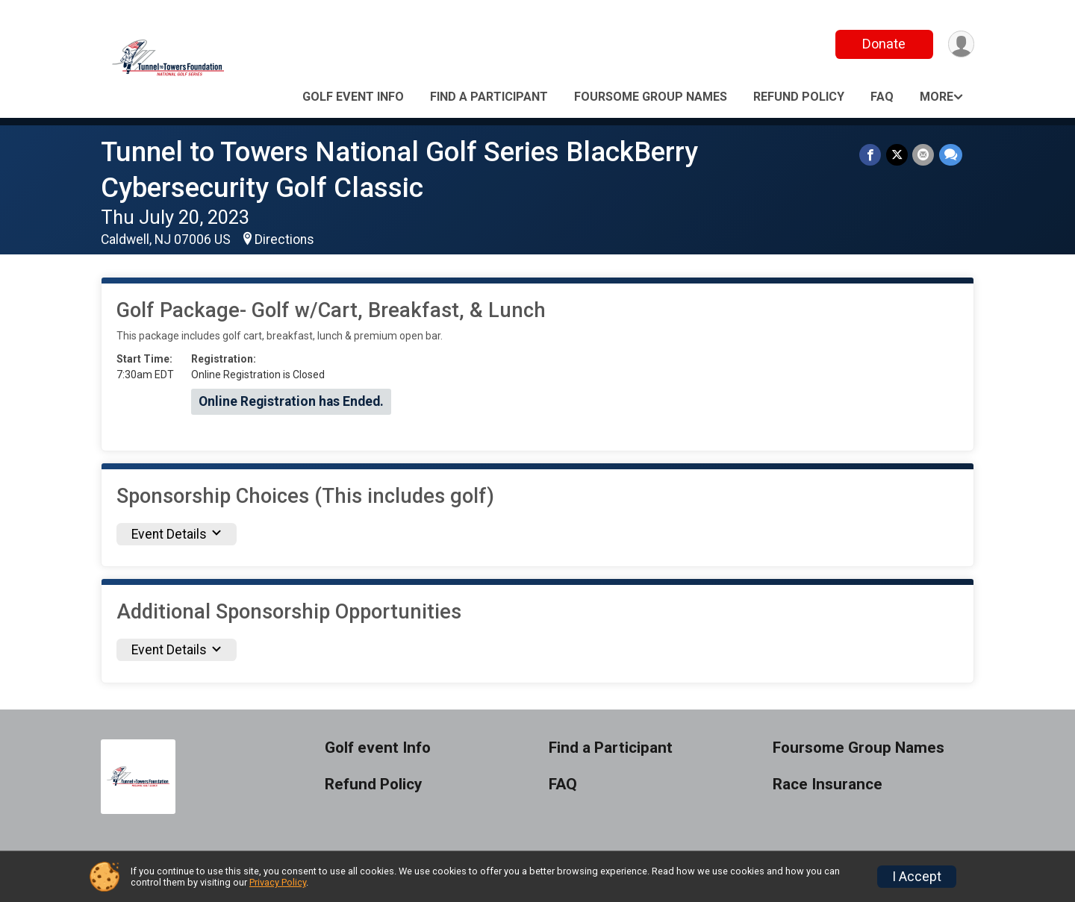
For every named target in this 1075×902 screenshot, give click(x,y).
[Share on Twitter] (898, 155)
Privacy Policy (277, 882)
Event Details (176, 534)
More (936, 97)
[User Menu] (960, 44)
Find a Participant (489, 97)
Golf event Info (353, 97)
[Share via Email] (924, 155)
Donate (883, 43)
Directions (284, 239)
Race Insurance (827, 784)
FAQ (882, 97)
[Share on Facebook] (871, 155)
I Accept (916, 876)
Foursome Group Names (650, 97)
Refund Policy (798, 97)
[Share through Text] (950, 155)
